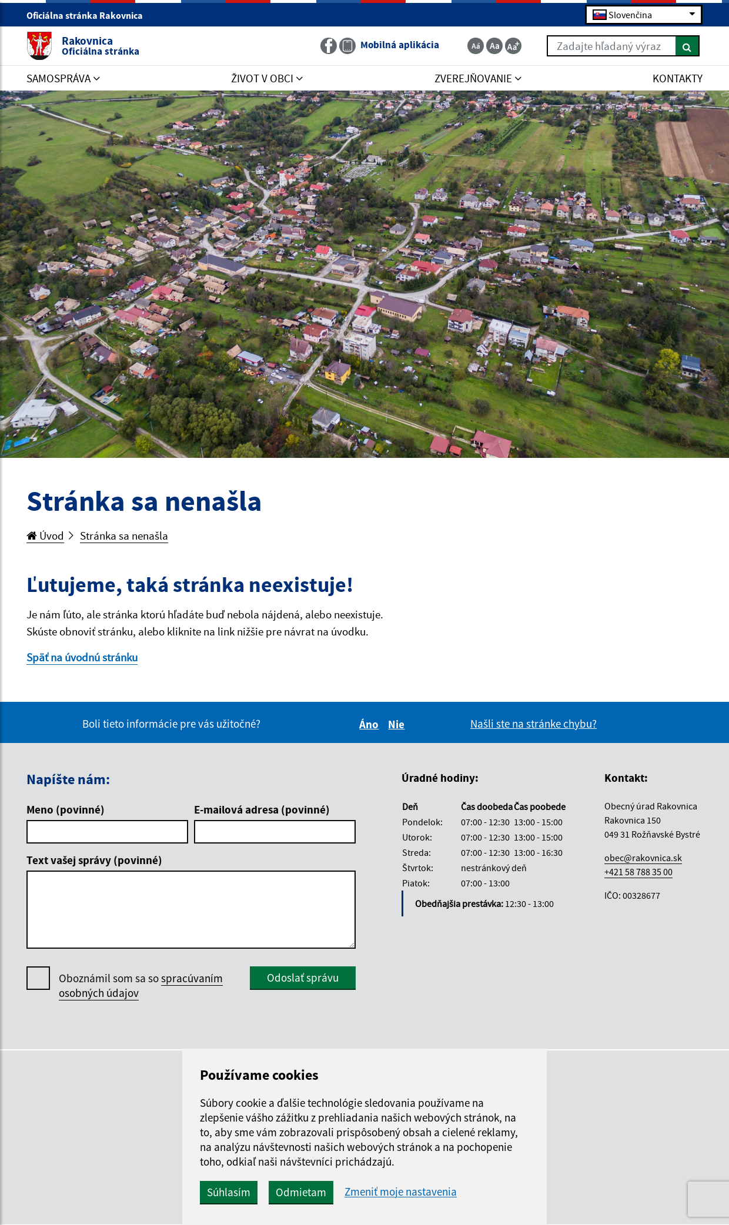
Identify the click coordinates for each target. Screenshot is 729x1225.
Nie (398, 724)
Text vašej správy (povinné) (94, 860)
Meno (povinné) (65, 809)
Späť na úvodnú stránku (82, 657)
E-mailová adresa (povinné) (262, 809)
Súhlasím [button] (228, 1192)
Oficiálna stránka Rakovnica (89, 15)
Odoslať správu (303, 977)
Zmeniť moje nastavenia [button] (401, 1191)
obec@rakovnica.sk (643, 857)
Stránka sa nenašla (124, 535)
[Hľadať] (688, 45)
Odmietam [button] (301, 1192)
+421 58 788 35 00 (638, 872)
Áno (370, 724)
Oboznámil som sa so (141, 985)
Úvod (45, 535)
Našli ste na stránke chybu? (533, 724)
